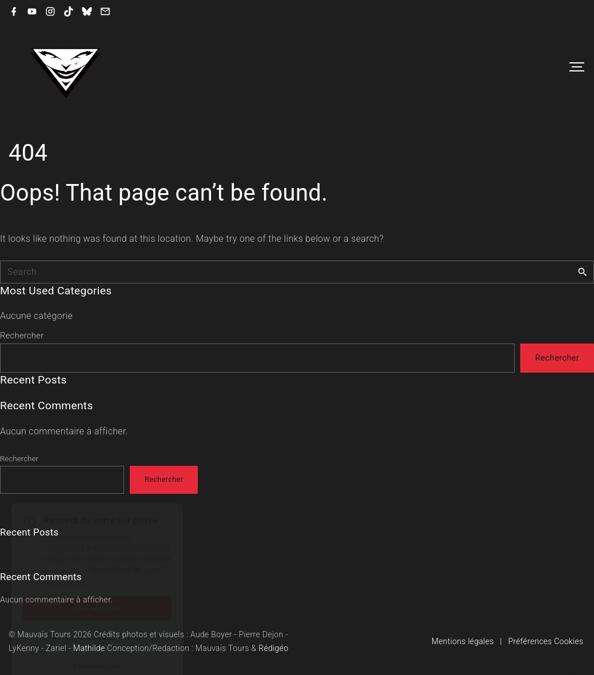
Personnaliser (97, 638)
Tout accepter (97, 580)
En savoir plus (67, 554)
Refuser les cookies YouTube (97, 609)
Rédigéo (273, 648)
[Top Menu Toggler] (576, 66)
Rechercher (21, 335)
